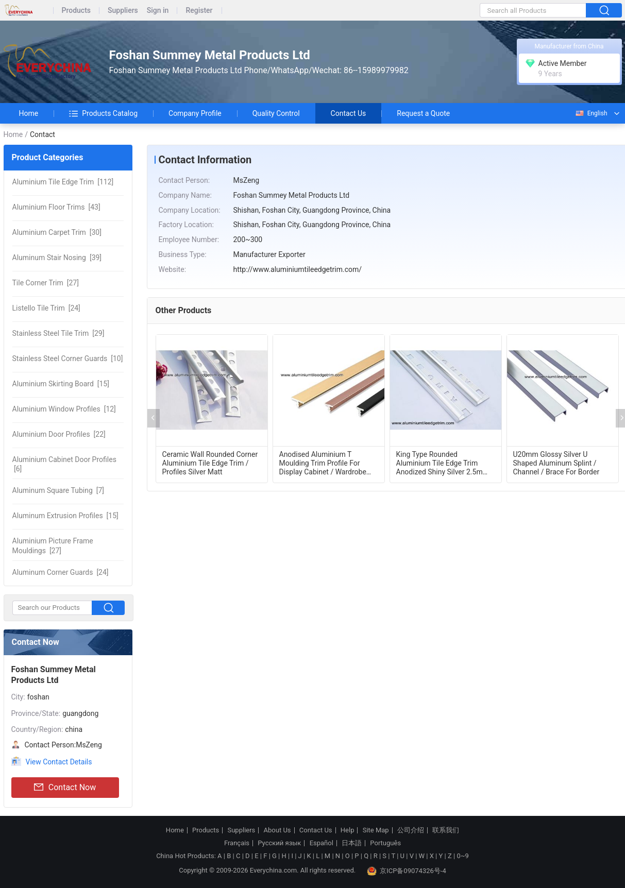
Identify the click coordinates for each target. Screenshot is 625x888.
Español (321, 843)
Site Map (376, 830)
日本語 (352, 843)
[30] (57, 232)
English (591, 113)
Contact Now (65, 787)
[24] (46, 308)
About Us (277, 830)
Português (385, 843)
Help (347, 830)
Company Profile (195, 113)
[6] (64, 464)
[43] (56, 207)
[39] (57, 257)
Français (236, 843)
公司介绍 (410, 830)
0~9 (462, 856)
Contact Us (348, 113)
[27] (45, 283)
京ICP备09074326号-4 (406, 871)
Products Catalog (103, 113)
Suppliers (123, 10)
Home (29, 113)
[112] (63, 182)
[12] (64, 409)
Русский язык (279, 843)
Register (198, 10)
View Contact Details (59, 762)
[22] (59, 434)
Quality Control (276, 113)
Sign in (158, 10)
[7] (58, 490)
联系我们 (445, 830)
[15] (60, 384)
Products (76, 10)
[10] (67, 358)
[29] (58, 333)
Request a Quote (423, 113)
